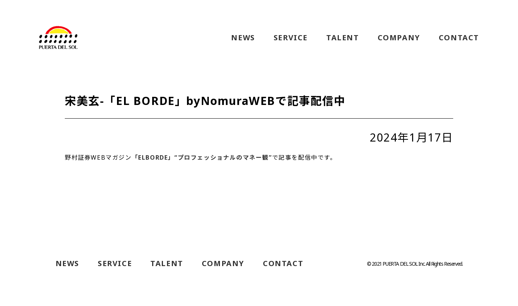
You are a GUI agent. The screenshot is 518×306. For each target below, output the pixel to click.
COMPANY (399, 37)
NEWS (243, 37)
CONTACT (459, 37)
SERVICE (291, 37)
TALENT (342, 37)
